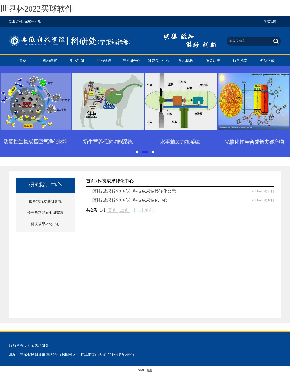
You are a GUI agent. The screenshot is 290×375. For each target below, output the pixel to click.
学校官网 (270, 21)
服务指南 (240, 61)
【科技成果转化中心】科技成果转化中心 (128, 200)
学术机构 (186, 61)
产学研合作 (131, 61)
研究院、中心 (158, 61)
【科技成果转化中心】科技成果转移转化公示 (133, 191)
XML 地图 (145, 370)
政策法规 (213, 61)
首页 (22, 61)
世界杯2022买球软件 (36, 8)
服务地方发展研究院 (45, 201)
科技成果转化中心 (45, 224)
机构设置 (50, 61)
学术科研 (77, 61)
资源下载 (267, 61)
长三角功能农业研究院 (45, 213)
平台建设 (104, 61)
